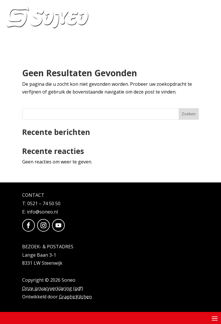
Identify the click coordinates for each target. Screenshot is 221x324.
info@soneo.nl (42, 212)
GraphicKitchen (75, 296)
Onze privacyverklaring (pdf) (52, 288)
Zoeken (189, 114)
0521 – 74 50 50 (43, 203)
